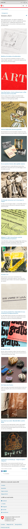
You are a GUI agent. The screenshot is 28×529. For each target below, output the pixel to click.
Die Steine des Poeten (7, 385)
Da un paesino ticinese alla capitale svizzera (13, 164)
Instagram (4, 506)
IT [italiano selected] (24, 2)
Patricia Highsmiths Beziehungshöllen (11, 129)
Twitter (4, 503)
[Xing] (4, 471)
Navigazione (5, 13)
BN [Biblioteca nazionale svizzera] (3, 5)
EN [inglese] (26, 2)
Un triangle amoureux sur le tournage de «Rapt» (12, 200)
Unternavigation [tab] (4, 9)
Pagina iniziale (4, 491)
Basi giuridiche (18, 524)
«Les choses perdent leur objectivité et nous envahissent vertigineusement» (13, 312)
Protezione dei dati (5, 527)
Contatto (3, 485)
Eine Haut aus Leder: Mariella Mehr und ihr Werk (13, 421)
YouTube (4, 509)
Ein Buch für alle (5, 349)
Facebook (4, 500)
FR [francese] (23, 2)
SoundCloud (5, 512)
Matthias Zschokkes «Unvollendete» (11, 56)
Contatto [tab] (6, 473)
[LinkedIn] (6, 471)
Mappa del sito (4, 494)
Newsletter (3, 488)
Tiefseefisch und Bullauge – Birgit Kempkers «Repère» (13, 460)
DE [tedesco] (21, 2)
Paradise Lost (4, 274)
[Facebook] (2, 471)
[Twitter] (3, 471)
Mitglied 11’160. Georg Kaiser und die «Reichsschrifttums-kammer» (11, 238)
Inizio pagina (24, 468)
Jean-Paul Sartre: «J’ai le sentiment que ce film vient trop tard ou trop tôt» (13, 93)
